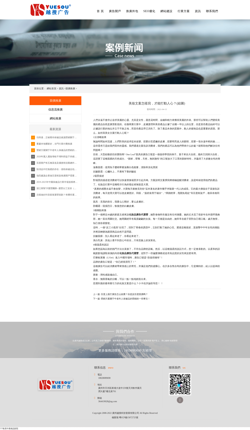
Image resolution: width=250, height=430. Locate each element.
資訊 (198, 11)
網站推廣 (55, 118)
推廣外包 (132, 11)
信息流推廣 (55, 109)
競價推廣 (70, 88)
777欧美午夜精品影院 (9, 428)
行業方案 (184, 11)
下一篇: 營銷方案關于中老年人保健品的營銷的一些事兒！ (121, 299)
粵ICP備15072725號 (128, 417)
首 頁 (100, 11)
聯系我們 (212, 11)
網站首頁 (51, 88)
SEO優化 (149, 11)
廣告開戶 (115, 11)
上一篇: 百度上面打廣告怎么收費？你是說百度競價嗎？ (120, 294)
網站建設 (166, 11)
